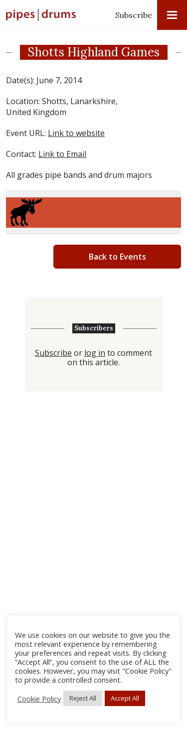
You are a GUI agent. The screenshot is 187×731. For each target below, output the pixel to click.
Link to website (76, 133)
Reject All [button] (82, 698)
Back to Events (117, 256)
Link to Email (62, 153)
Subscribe (133, 15)
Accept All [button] (125, 698)
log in (94, 353)
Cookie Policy (39, 698)
